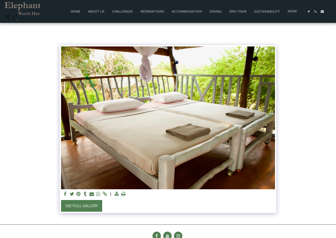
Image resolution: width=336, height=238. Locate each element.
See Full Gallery (81, 205)
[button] (308, 11)
